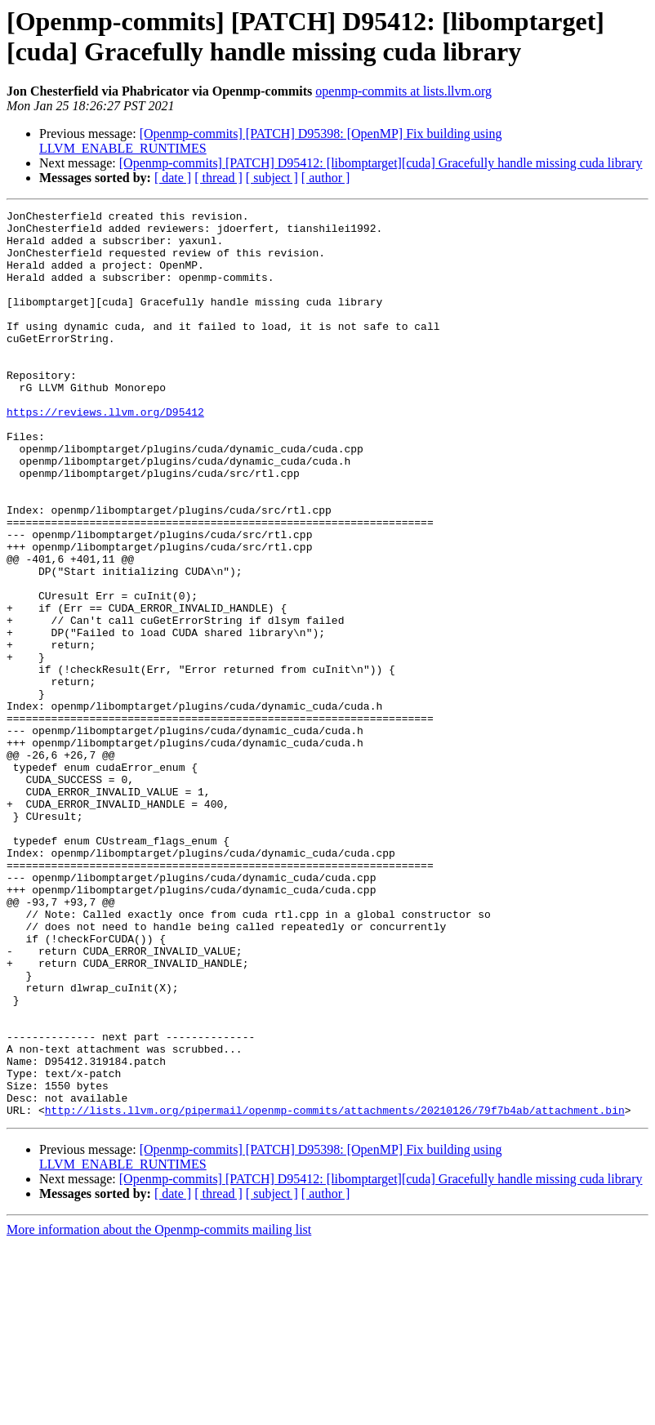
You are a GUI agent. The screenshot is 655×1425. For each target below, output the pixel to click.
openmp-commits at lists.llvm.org (403, 91)
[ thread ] (218, 178)
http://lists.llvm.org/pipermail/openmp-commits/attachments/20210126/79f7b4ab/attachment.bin (335, 1291)
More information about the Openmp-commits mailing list (159, 1411)
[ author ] (325, 178)
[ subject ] (272, 178)
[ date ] (172, 178)
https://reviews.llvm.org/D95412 (105, 453)
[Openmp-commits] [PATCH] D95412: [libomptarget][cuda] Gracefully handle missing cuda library (381, 163)
